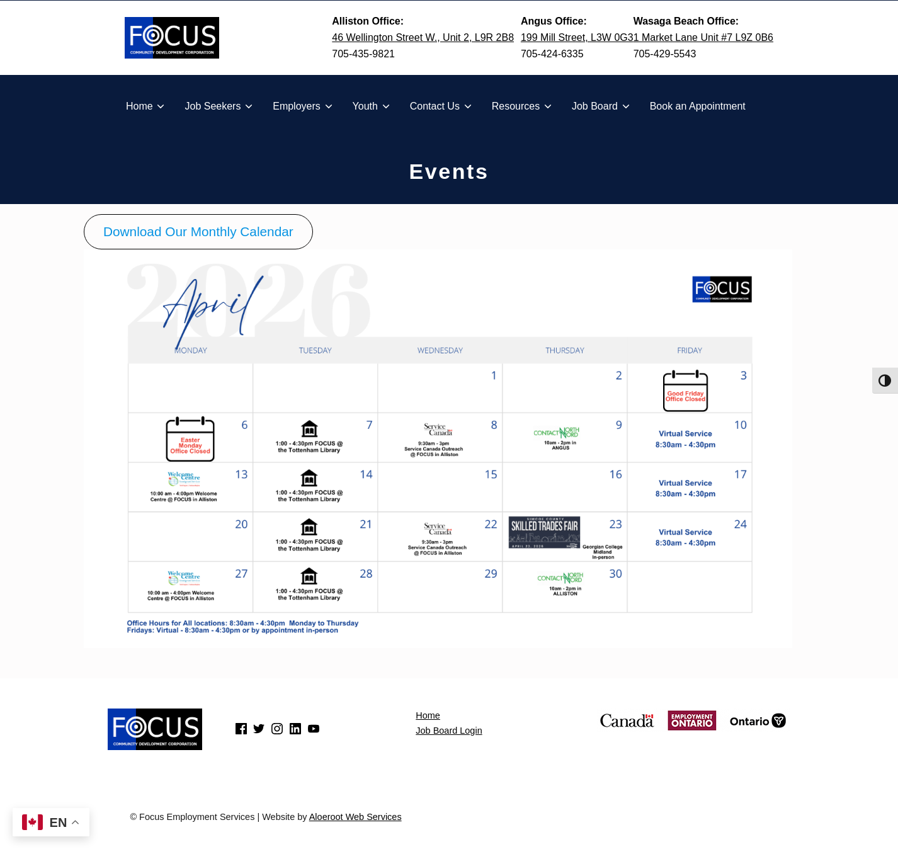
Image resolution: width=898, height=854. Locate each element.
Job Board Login (449, 731)
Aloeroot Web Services (355, 817)
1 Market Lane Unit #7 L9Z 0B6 (703, 37)
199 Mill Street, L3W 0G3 (577, 37)
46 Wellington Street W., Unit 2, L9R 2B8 (423, 37)
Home (428, 715)
